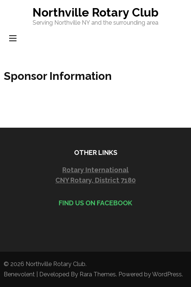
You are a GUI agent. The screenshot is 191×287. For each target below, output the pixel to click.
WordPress (167, 274)
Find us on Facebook (95, 203)
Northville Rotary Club (95, 12)
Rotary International (95, 170)
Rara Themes (98, 274)
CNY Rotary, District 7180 (95, 180)
